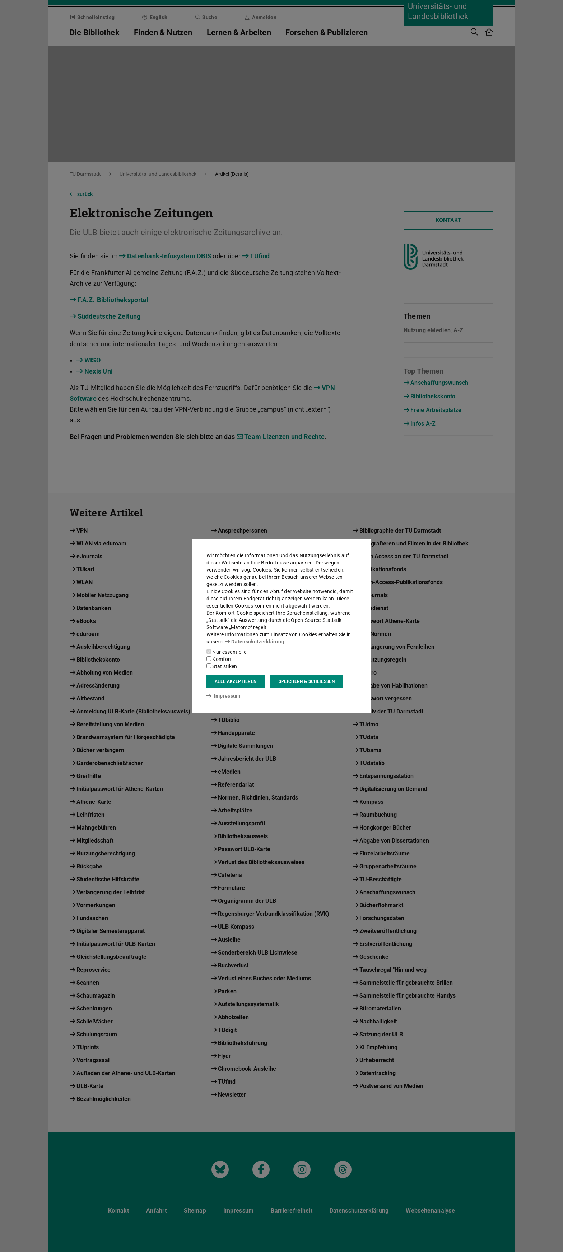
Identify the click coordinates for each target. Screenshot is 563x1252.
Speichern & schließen (307, 681)
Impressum (223, 696)
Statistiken (221, 666)
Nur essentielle (226, 652)
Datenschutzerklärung (254, 641)
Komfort (219, 659)
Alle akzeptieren (235, 681)
